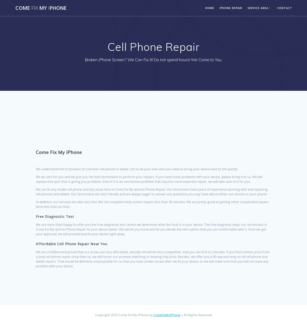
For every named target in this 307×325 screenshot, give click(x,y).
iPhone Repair (230, 8)
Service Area (257, 8)
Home (209, 8)
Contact (284, 8)
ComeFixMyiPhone (167, 315)
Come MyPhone (41, 8)
